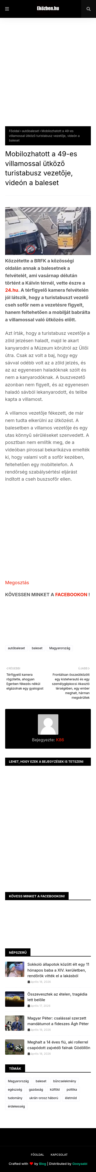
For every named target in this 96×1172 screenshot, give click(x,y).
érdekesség (16, 1106)
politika (72, 1089)
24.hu (11, 290)
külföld (55, 1089)
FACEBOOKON (72, 594)
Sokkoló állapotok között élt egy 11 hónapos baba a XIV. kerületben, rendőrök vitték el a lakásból (58, 970)
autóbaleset (30, 131)
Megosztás (17, 582)
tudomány (15, 1098)
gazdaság (36, 1089)
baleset (37, 648)
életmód (71, 1098)
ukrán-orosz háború (43, 1098)
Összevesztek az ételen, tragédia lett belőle (57, 997)
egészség (15, 1089)
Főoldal (14, 131)
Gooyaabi (79, 1164)
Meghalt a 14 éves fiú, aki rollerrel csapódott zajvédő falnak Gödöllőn (58, 1045)
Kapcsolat (59, 1154)
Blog (42, 1164)
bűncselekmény (64, 1081)
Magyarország (59, 648)
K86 (59, 739)
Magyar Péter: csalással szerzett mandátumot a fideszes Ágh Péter (58, 1021)
